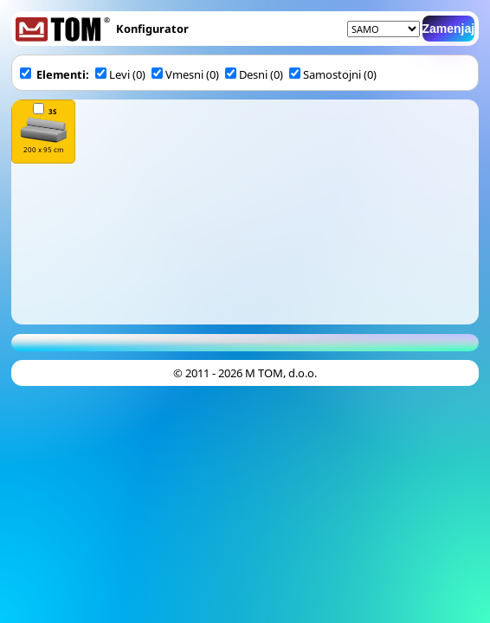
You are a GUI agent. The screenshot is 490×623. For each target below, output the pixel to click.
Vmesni (177, 74)
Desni (246, 74)
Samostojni (326, 74)
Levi (112, 74)
